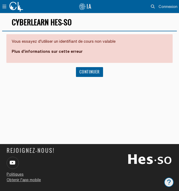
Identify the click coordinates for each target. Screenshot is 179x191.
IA (85, 6)
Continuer (89, 72)
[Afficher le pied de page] (169, 182)
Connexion (168, 6)
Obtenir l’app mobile (24, 180)
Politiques (15, 174)
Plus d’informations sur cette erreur (47, 51)
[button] (153, 6)
